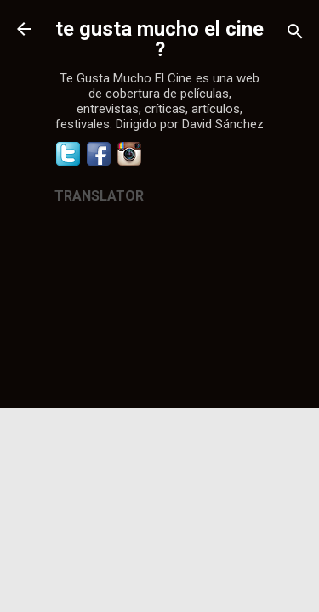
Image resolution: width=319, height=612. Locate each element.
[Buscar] (295, 34)
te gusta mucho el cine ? (159, 39)
